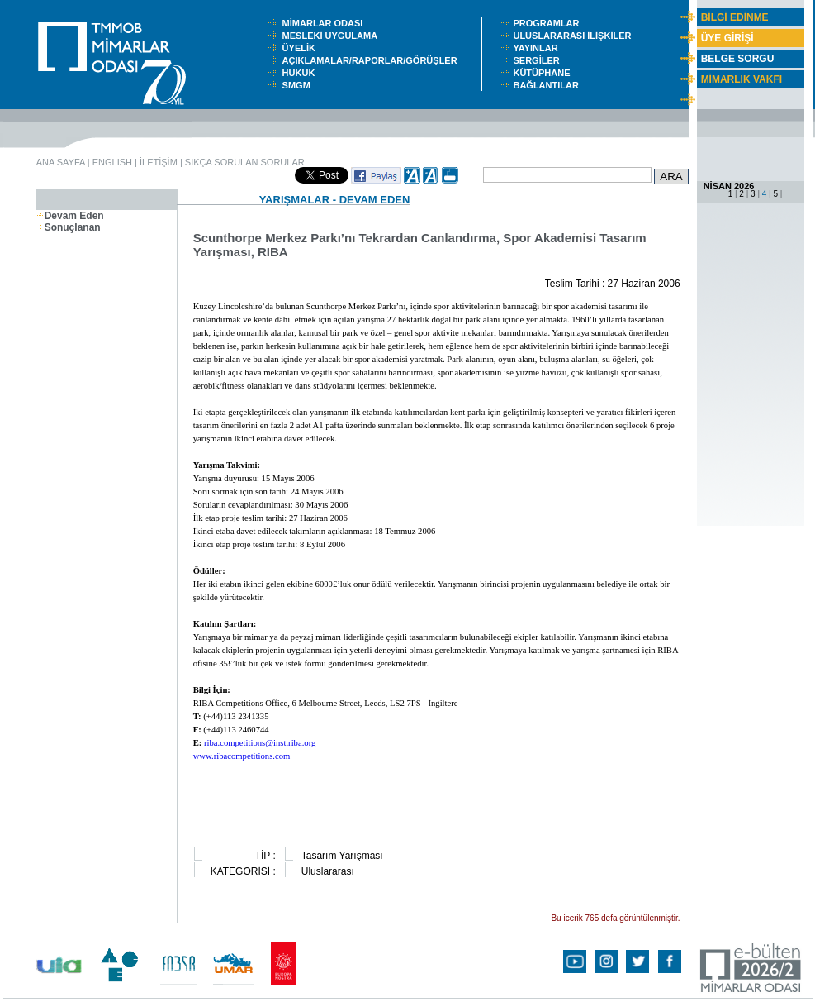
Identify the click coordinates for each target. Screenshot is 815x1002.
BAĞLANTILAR (548, 85)
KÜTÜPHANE (545, 73)
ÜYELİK (301, 48)
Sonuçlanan (68, 227)
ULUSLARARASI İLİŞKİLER (575, 36)
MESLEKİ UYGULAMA (333, 36)
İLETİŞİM (159, 162)
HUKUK (301, 73)
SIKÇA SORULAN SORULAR (245, 162)
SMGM (298, 85)
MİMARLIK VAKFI (741, 79)
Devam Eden (70, 216)
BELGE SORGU (738, 58)
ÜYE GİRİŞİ (727, 38)
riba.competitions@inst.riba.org (259, 742)
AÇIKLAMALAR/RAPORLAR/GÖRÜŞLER (373, 60)
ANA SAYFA (60, 162)
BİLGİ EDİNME (735, 17)
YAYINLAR (537, 48)
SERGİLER (538, 60)
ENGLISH (112, 162)
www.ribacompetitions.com (242, 756)
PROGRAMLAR (549, 23)
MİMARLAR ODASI (326, 23)
